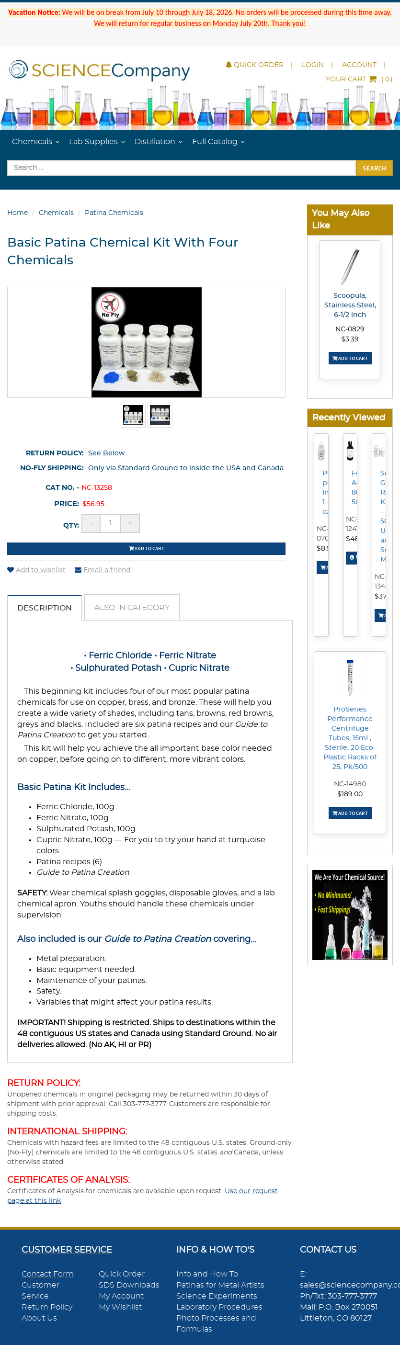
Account (359, 65)
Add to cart (146, 548)
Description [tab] (44, 608)
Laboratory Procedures (219, 1307)
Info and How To (207, 1274)
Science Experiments (216, 1296)
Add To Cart (350, 358)
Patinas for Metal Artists (220, 1285)
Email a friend (102, 570)
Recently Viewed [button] (348, 417)
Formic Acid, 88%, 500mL (354, 488)
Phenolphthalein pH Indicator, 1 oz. (325, 492)
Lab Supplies (93, 142)
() (359, 79)
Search (374, 168)
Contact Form (48, 1274)
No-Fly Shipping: (52, 468)
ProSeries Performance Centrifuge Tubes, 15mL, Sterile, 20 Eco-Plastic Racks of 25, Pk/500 (350, 738)
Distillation (155, 142)
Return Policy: (55, 453)
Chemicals (32, 142)
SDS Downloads (129, 1285)
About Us (39, 1318)
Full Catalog (215, 142)
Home (17, 213)
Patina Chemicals (114, 213)
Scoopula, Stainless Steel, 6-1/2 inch (350, 305)
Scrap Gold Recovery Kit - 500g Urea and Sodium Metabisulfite (383, 516)
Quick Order (255, 65)
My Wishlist (120, 1307)
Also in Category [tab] (132, 607)
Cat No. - (62, 488)
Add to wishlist (36, 570)
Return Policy (47, 1307)
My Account (121, 1296)
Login (313, 65)
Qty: (71, 525)
